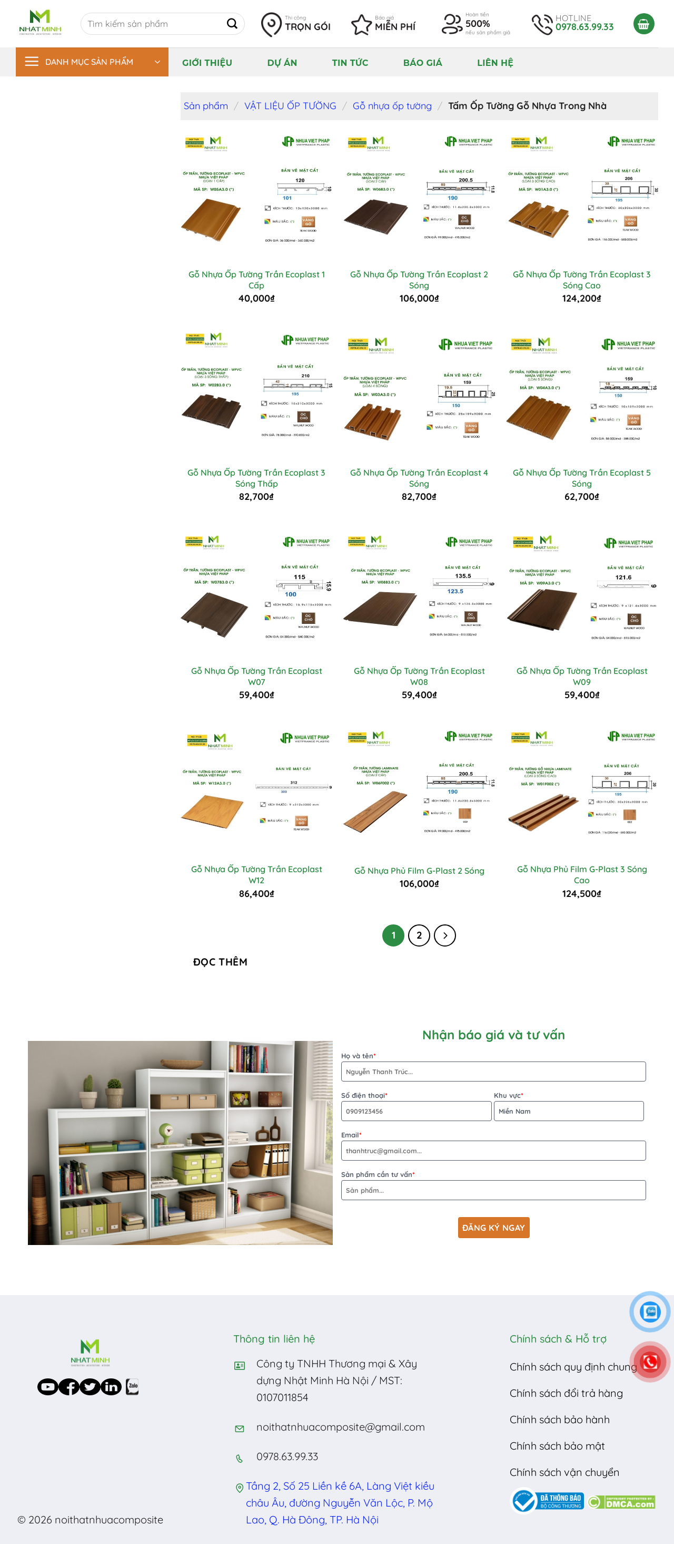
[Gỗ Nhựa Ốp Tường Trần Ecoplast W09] (582, 591)
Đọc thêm (220, 962)
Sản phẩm (206, 106)
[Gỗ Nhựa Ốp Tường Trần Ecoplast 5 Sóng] (582, 393)
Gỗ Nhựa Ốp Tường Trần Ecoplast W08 (419, 676)
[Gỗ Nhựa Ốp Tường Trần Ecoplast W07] (256, 591)
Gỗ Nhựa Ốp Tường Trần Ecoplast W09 (582, 676)
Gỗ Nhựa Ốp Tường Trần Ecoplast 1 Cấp (257, 280)
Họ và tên (493, 1066)
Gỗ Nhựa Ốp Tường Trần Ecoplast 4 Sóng (419, 478)
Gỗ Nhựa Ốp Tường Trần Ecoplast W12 (256, 874)
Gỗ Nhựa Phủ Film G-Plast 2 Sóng (419, 870)
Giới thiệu (207, 63)
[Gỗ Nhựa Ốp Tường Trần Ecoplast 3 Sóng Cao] (582, 194)
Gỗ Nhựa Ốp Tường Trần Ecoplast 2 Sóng (419, 280)
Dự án (282, 63)
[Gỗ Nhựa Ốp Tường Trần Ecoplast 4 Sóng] (419, 393)
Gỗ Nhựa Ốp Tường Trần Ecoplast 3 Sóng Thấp (256, 478)
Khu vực (569, 1106)
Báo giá (422, 63)
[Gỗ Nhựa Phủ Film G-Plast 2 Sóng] (419, 789)
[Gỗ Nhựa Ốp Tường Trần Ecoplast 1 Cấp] (256, 194)
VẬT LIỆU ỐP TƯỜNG (290, 106)
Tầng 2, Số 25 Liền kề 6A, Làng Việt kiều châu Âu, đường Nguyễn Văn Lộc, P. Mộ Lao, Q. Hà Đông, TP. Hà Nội (340, 1502)
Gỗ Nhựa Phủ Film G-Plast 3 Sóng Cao (582, 874)
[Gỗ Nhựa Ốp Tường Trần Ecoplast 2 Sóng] (419, 194)
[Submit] (232, 24)
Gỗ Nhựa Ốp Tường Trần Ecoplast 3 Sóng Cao (582, 280)
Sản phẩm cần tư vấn (493, 1185)
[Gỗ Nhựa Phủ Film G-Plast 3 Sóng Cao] (582, 789)
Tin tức (350, 63)
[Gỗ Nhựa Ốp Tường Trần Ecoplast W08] (419, 591)
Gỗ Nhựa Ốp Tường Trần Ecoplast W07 (256, 676)
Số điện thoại (416, 1106)
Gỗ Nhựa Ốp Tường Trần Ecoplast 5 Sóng (582, 478)
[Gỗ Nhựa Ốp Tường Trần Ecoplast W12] (256, 789)
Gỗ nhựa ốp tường (392, 106)
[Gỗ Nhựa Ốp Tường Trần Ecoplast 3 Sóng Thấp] (256, 393)
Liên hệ (495, 63)
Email (493, 1146)
